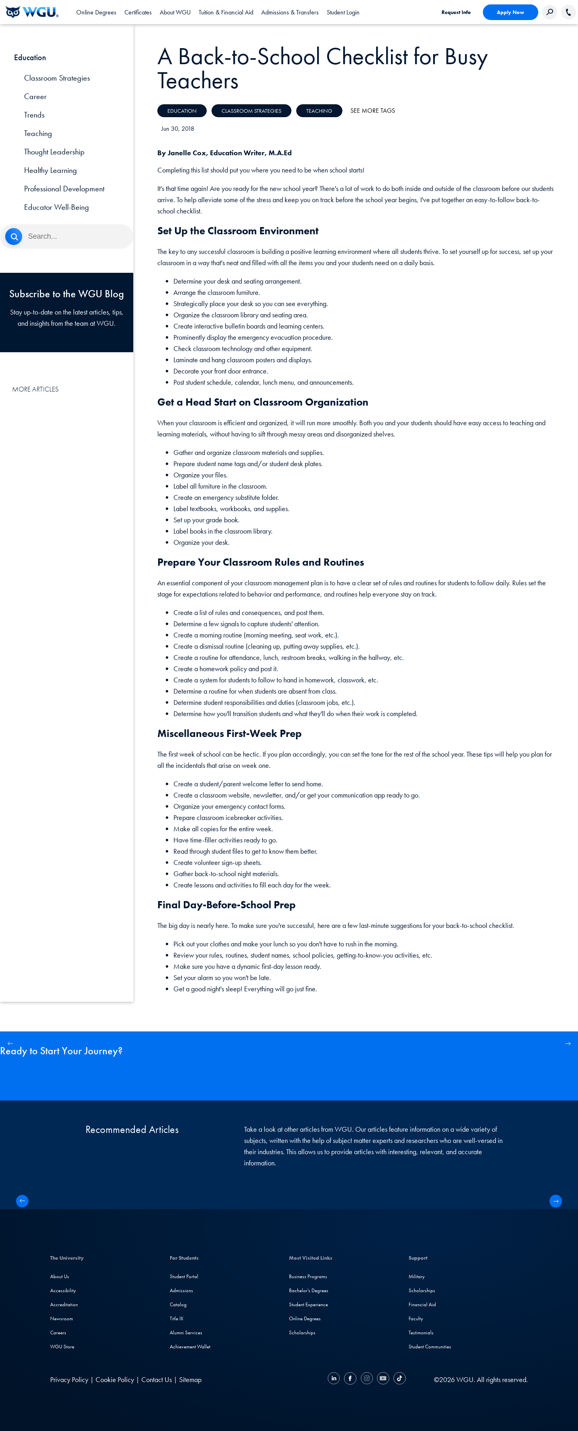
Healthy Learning (50, 170)
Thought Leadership (54, 151)
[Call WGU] (568, 12)
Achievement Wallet (190, 1346)
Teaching (38, 133)
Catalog (178, 1304)
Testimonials (421, 1332)
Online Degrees (305, 1318)
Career (35, 96)
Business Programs (308, 1276)
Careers (58, 1332)
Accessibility (63, 1290)
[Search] (66, 236)
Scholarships (302, 1332)
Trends (34, 115)
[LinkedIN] (335, 1379)
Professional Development (64, 188)
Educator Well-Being (56, 207)
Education (182, 110)
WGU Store (62, 1346)
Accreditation (64, 1304)
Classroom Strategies (57, 78)
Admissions (181, 1290)
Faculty (416, 1318)
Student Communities (430, 1346)
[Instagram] (366, 1379)
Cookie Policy (115, 1379)
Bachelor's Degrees (308, 1290)
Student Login (343, 12)
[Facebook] (350, 1379)
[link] (343, 12)
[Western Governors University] (32, 12)
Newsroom (61, 1318)
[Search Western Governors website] (549, 12)
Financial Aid (422, 1304)
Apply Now (510, 12)
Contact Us (156, 1379)
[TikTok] (398, 1379)
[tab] (96, 12)
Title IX (176, 1318)
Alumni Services (186, 1332)
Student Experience (308, 1304)
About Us (59, 1276)
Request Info (456, 12)
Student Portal (184, 1276)
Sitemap (190, 1379)
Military (417, 1276)
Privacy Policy (69, 1379)
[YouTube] (383, 1379)
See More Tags (372, 110)
